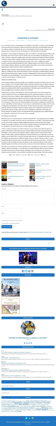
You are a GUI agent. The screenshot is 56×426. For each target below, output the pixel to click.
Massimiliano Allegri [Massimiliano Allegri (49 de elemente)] (37, 408)
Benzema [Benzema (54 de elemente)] (49, 401)
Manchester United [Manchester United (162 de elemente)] (26, 408)
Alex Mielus (41, 422)
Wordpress (28, 424)
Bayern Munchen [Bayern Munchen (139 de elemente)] (41, 400)
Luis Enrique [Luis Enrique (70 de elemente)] (49, 406)
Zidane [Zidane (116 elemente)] (19, 411)
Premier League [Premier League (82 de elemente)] (14, 409)
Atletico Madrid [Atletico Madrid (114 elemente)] (30, 401)
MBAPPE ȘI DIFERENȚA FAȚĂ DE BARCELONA (13, 363)
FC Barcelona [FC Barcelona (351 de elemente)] (21, 404)
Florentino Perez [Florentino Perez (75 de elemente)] (45, 404)
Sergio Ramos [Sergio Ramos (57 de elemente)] (4, 411)
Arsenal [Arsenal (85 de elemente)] (13, 401)
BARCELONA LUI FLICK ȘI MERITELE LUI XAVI (13, 375)
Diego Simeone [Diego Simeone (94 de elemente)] (5, 404)
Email (2, 213)
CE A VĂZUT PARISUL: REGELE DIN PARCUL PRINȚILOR (16, 352)
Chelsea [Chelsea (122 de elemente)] (32, 402)
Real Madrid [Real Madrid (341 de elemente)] (42, 409)
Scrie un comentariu (43, 40)
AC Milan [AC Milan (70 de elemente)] (3, 401)
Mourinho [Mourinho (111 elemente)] (50, 408)
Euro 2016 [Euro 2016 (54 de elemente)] (13, 404)
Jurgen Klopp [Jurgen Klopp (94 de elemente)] (35, 406)
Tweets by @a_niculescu (7, 386)
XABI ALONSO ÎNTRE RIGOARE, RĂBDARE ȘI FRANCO (15, 370)
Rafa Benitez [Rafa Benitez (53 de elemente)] (33, 410)
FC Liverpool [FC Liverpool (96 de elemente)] (32, 404)
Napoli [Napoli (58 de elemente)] (2, 410)
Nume (2, 206)
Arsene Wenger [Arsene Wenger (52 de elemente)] (19, 401)
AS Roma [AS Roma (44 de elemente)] (23, 401)
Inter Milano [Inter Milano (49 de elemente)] (21, 406)
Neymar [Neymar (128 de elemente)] (7, 409)
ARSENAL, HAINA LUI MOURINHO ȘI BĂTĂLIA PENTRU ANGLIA (40, 30)
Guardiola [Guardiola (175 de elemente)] (11, 406)
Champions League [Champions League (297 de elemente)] (21, 402)
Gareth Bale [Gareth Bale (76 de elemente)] (4, 406)
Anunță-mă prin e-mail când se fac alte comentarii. (12, 220)
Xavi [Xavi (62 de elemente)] (16, 411)
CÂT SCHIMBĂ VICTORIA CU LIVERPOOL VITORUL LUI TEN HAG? (16, 16)
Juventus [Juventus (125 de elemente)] (42, 406)
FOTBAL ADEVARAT (32, 40)
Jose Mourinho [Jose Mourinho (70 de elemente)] (27, 406)
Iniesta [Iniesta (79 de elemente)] (17, 406)
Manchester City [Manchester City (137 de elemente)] (13, 408)
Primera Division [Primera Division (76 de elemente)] (23, 409)
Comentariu (3, 188)
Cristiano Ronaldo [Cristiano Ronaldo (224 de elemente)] (43, 402)
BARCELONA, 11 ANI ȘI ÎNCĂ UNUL (10, 357)
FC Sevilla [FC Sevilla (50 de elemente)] (38, 404)
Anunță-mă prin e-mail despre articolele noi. (11, 223)
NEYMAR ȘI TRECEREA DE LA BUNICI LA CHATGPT (28, 338)
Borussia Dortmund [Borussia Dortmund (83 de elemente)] (6, 402)
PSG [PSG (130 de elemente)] (29, 409)
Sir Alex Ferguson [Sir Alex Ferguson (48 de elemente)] (11, 411)
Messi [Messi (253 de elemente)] (44, 407)
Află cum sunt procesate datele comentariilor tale (39, 232)
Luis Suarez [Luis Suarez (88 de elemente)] (4, 408)
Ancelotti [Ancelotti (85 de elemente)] (8, 401)
